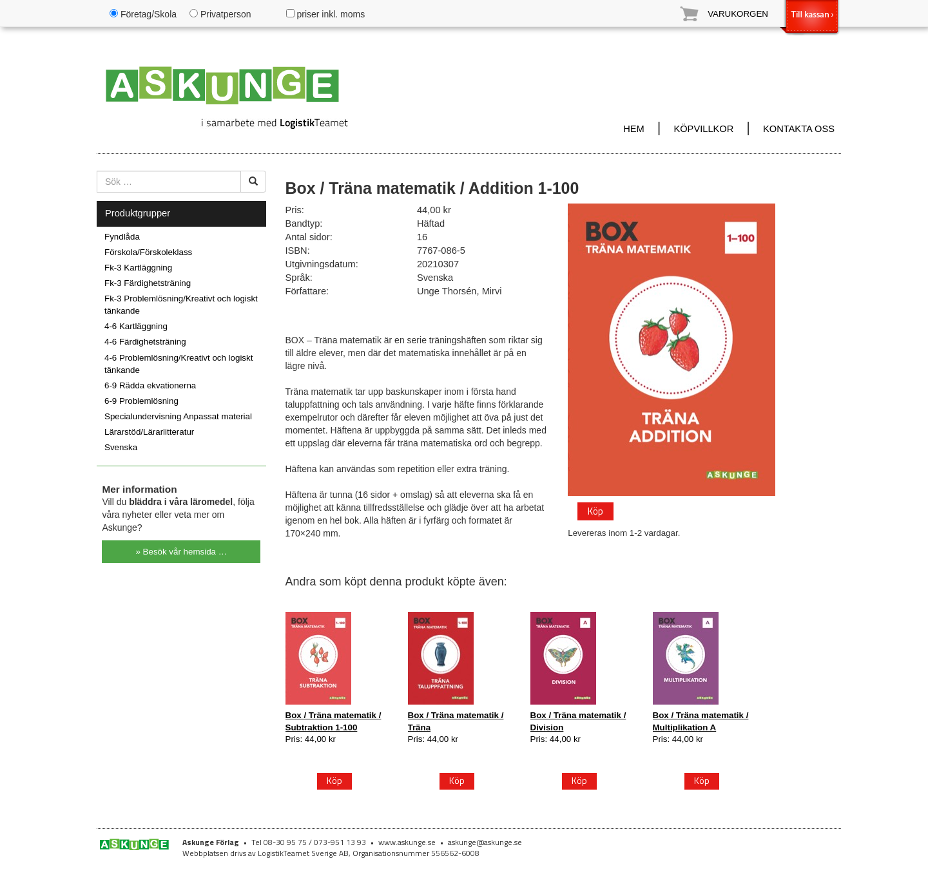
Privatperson (220, 14)
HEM (633, 129)
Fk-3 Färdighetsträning (147, 283)
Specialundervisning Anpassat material (178, 416)
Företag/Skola (143, 14)
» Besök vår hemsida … (181, 551)
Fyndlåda (122, 237)
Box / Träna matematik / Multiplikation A (701, 721)
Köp (595, 510)
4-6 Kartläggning (136, 326)
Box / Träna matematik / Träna (456, 721)
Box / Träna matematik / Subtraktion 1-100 (333, 721)
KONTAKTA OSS (799, 129)
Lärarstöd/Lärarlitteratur (149, 432)
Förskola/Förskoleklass (148, 252)
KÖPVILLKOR (703, 129)
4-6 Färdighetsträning (145, 342)
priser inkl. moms (325, 14)
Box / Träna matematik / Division (578, 721)
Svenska (120, 447)
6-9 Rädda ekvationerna (150, 385)
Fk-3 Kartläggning (138, 267)
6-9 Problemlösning (141, 401)
